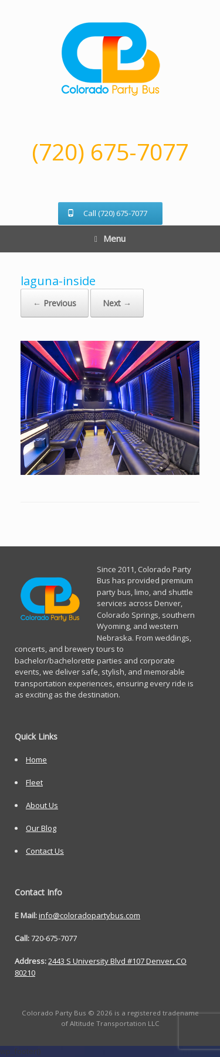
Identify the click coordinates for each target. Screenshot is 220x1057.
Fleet (34, 782)
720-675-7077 (54, 938)
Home (36, 759)
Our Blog (41, 828)
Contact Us (45, 851)
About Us (42, 805)
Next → (117, 303)
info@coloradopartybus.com (89, 915)
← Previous (54, 303)
